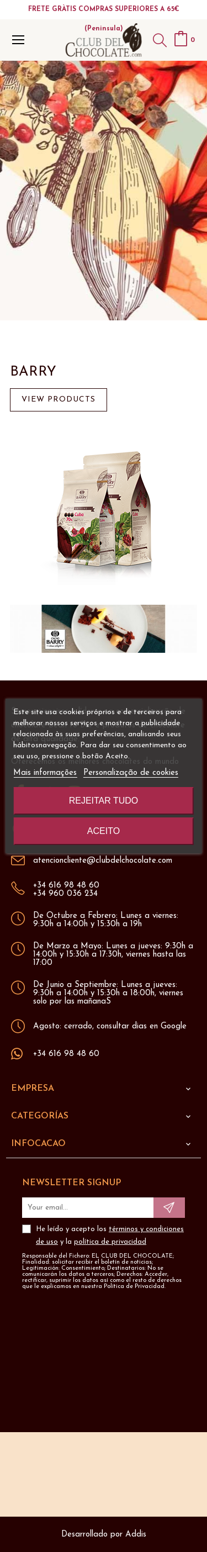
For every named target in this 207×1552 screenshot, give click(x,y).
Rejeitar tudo (104, 800)
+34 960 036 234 (65, 894)
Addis (135, 1534)
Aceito (103, 831)
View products (58, 399)
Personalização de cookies (130, 773)
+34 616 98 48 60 (66, 885)
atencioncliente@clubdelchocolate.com (102, 861)
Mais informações (45, 773)
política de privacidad (110, 1241)
